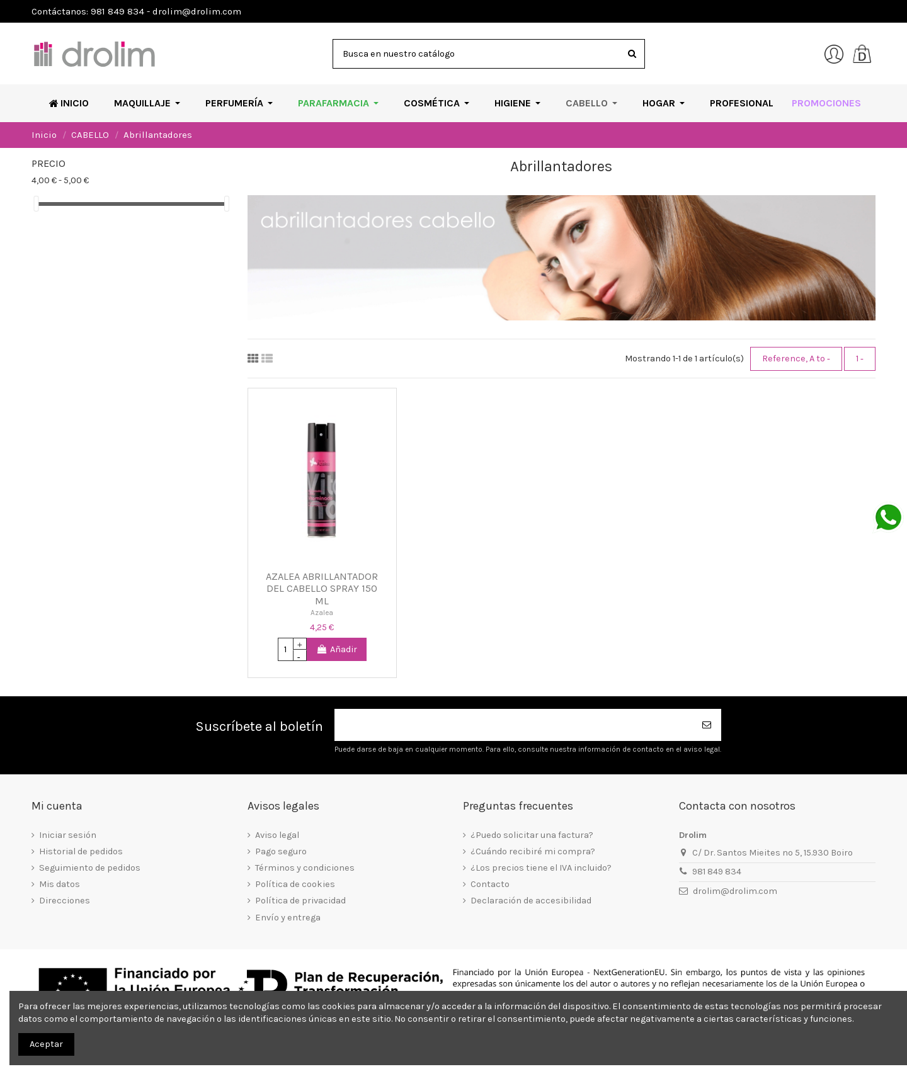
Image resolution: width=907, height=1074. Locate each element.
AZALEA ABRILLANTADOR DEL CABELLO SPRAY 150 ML (322, 588)
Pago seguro (281, 851)
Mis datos (59, 884)
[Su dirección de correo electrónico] (513, 725)
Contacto (490, 884)
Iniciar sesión (67, 835)
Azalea (322, 612)
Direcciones (64, 900)
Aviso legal (277, 835)
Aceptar (46, 1044)
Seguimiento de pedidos (89, 867)
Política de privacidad (300, 900)
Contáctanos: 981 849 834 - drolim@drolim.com (136, 11)
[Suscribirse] (707, 725)
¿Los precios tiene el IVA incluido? (541, 867)
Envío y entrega (288, 917)
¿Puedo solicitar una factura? (532, 835)
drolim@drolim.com (735, 891)
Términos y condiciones (305, 867)
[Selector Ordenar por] (796, 359)
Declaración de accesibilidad (531, 900)
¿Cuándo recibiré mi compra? (533, 851)
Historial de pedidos (81, 851)
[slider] (35, 204)
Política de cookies (295, 884)
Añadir (336, 649)
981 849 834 (716, 871)
